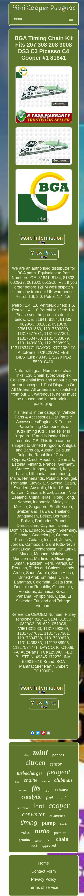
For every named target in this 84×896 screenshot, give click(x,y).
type (17, 781)
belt (49, 840)
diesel (47, 791)
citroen (35, 762)
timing (29, 822)
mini (40, 752)
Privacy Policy (43, 879)
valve (25, 755)
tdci (34, 845)
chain (62, 839)
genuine (24, 840)
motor (23, 790)
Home (43, 863)
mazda (46, 781)
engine (30, 780)
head (61, 797)
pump (49, 823)
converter (33, 814)
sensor (56, 764)
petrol (58, 755)
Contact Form (43, 871)
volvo (25, 832)
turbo (42, 831)
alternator (23, 808)
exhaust (61, 790)
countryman (57, 816)
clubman (63, 780)
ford (38, 806)
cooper (58, 805)
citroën (38, 840)
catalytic (32, 796)
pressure (60, 833)
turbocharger (29, 773)
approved (48, 845)
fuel (49, 797)
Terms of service (43, 887)
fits (36, 788)
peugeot (58, 772)
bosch (63, 824)
